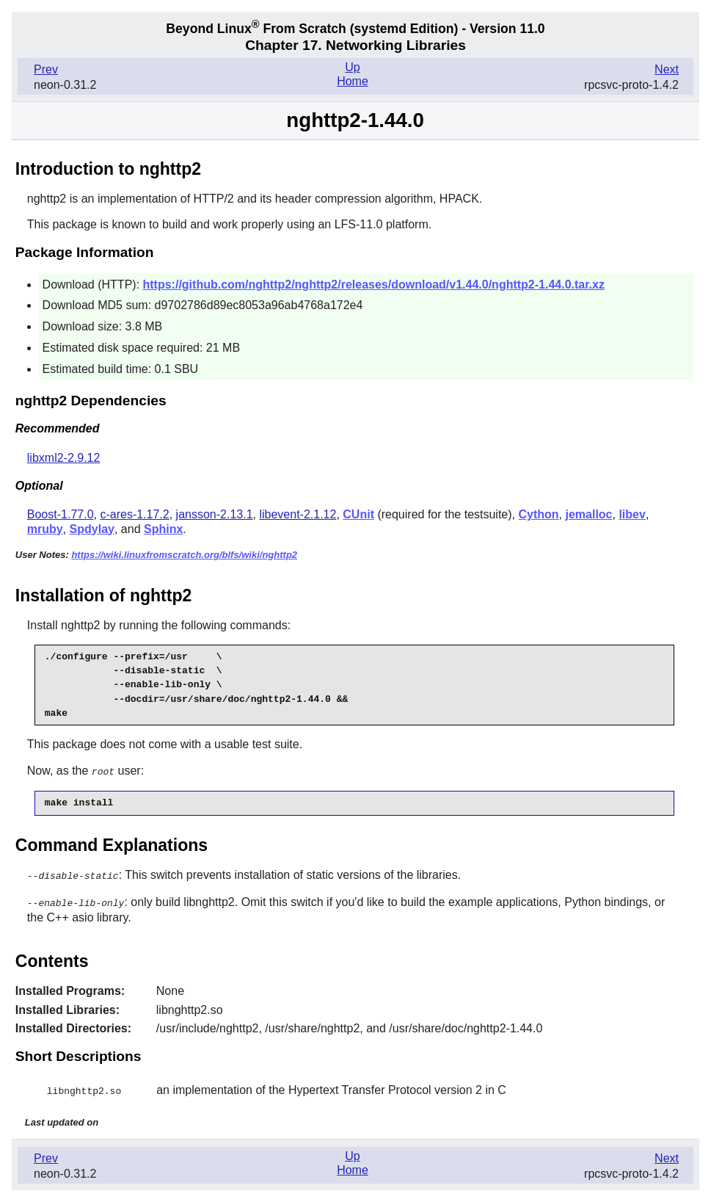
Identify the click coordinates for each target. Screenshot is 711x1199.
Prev (46, 69)
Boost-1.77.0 (60, 514)
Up (352, 67)
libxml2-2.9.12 (64, 458)
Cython (538, 514)
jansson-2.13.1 (214, 514)
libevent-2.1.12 (297, 514)
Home (352, 81)
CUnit (358, 514)
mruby (45, 529)
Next (667, 69)
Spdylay (92, 529)
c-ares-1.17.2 (134, 514)
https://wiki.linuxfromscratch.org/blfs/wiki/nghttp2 (184, 554)
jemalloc (588, 514)
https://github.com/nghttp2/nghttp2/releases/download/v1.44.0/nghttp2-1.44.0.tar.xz (374, 284)
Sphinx (163, 529)
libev (632, 514)
